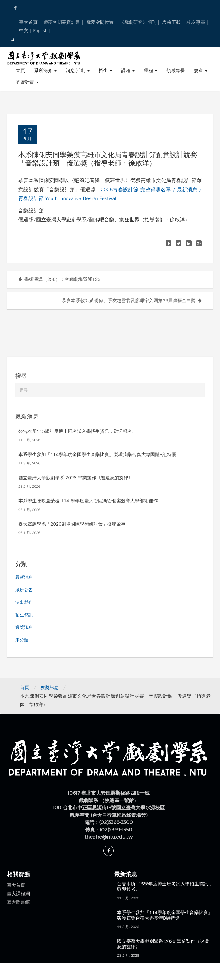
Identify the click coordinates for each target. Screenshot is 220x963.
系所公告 (24, 590)
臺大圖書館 (18, 902)
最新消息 (24, 577)
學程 (150, 71)
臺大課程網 (18, 894)
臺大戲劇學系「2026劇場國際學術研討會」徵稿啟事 (71, 524)
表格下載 (171, 22)
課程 (128, 71)
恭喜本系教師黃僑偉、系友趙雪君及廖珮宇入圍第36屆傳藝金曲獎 (129, 301)
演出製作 (24, 602)
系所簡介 (45, 71)
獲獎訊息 (24, 627)
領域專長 (175, 71)
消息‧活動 (78, 71)
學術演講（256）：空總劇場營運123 (62, 279)
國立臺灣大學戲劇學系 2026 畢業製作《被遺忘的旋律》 (75, 478)
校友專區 (196, 22)
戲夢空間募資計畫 (62, 22)
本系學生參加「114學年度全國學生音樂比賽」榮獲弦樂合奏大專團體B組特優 (97, 455)
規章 (200, 71)
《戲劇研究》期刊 (138, 22)
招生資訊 (24, 614)
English (40, 31)
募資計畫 (27, 82)
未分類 (21, 639)
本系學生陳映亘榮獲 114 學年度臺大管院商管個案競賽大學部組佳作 (88, 501)
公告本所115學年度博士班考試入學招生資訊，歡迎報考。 (77, 431)
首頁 (20, 71)
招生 (105, 71)
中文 (23, 31)
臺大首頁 (28, 22)
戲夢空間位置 (100, 22)
